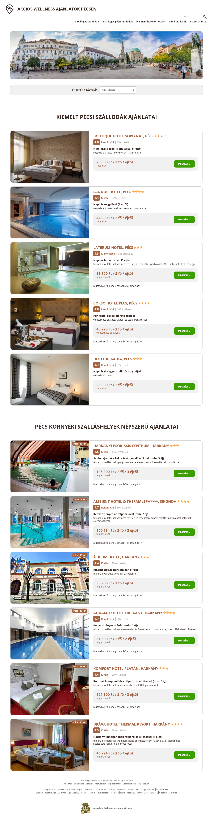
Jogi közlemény (114, 783)
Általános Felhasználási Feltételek (78, 783)
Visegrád (163, 792)
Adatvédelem (100, 783)
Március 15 (89, 789)
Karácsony (70, 789)
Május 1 (79, 789)
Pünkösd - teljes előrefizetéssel (114, 315)
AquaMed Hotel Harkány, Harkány (134, 612)
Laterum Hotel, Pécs (118, 247)
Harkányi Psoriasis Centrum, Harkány (136, 445)
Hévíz (122, 792)
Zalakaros (172, 792)
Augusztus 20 (50, 789)
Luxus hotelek (162, 789)
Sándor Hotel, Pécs (118, 191)
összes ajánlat (198, 21)
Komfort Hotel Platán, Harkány (130, 668)
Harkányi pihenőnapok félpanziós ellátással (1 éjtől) (128, 737)
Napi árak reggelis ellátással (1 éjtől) (117, 148)
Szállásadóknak (129, 783)
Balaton (39, 792)
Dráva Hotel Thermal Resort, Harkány (138, 724)
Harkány (115, 792)
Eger (69, 792)
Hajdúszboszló (103, 792)
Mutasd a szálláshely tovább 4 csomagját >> (117, 542)
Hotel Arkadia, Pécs (117, 358)
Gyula (92, 792)
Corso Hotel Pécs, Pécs (121, 303)
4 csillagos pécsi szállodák (118, 21)
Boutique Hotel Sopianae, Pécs (129, 136)
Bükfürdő (62, 792)
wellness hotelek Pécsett (150, 21)
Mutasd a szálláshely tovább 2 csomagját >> (117, 595)
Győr (86, 792)
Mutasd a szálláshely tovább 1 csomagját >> (117, 341)
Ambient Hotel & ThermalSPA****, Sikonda (141, 501)
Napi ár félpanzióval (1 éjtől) (112, 260)
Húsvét (61, 789)
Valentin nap (133, 789)
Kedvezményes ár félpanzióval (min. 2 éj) (120, 514)
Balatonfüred (50, 792)
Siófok (147, 792)
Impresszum (143, 783)
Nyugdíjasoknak (148, 789)
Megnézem (184, 163)
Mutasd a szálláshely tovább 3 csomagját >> (117, 285)
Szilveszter (121, 789)
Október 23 (101, 789)
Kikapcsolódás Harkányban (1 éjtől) (116, 569)
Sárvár (139, 792)
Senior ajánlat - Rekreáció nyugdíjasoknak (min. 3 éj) (128, 458)
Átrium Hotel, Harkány (121, 557)
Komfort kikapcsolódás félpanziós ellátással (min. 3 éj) (129, 681)
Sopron (154, 792)
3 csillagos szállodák (87, 21)
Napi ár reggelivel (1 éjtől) (110, 204)
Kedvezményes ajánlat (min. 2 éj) (115, 625)
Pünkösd (111, 789)
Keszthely (131, 792)
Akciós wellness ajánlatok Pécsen (57, 9)
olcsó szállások (178, 21)
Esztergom (77, 792)
